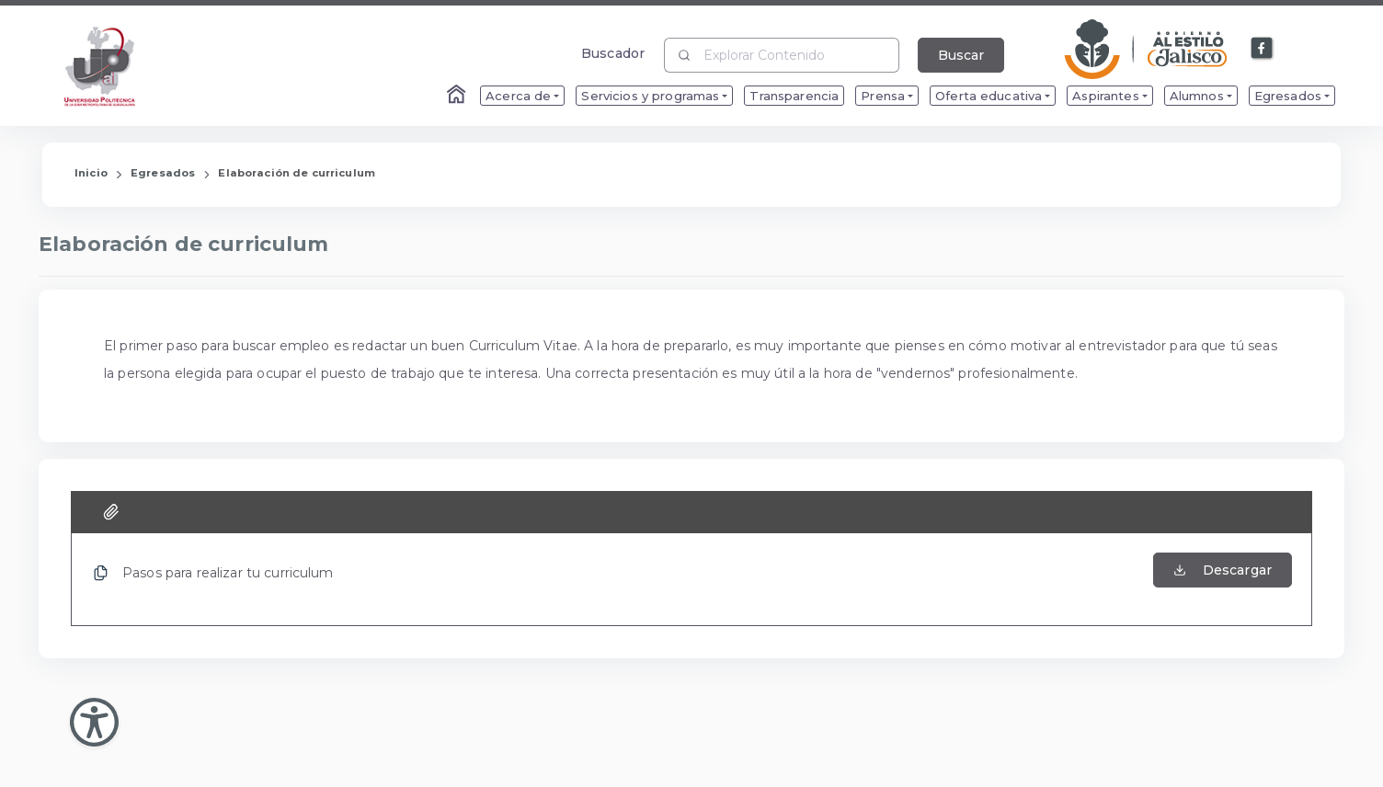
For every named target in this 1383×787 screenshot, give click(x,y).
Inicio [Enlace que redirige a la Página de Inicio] (91, 172)
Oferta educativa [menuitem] (988, 95)
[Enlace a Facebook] (1262, 49)
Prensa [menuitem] (883, 95)
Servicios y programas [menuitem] (650, 95)
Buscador (613, 53)
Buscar (961, 55)
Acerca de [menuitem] (518, 95)
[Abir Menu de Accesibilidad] (94, 722)
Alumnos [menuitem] (1197, 95)
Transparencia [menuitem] (794, 95)
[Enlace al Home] (458, 96)
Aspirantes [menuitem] (1105, 95)
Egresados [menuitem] (1287, 95)
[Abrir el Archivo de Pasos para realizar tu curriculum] (1222, 579)
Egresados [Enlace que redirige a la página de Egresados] (163, 172)
